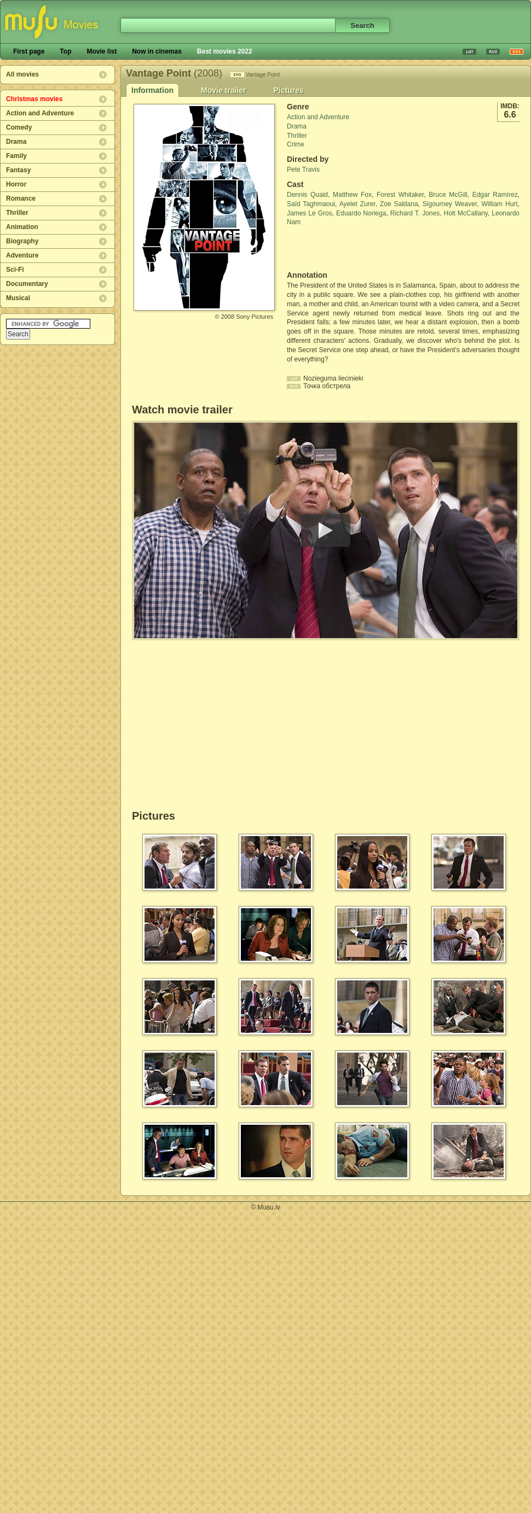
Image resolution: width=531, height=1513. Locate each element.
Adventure (22, 255)
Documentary (27, 284)
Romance (21, 198)
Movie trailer (223, 90)
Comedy (19, 127)
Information (152, 90)
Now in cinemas (157, 51)
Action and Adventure (40, 113)
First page (28, 51)
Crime (295, 144)
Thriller (17, 213)
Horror (16, 184)
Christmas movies (34, 99)
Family (16, 156)
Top (65, 51)
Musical (18, 298)
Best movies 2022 (224, 51)
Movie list (101, 51)
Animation (22, 227)
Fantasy (18, 170)
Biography (22, 241)
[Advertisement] (351, 248)
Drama (16, 141)
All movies (22, 74)
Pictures (288, 90)
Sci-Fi (15, 269)
